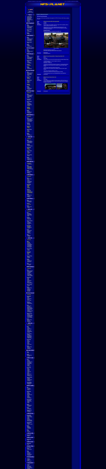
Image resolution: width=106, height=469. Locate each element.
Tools (28, 342)
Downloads (29, 302)
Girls (28, 329)
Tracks (28, 180)
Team (28, 465)
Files (28, 77)
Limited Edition (30, 120)
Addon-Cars (29, 401)
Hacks (28, 343)
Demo (28, 75)
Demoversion (29, 394)
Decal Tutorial (29, 317)
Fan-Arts (28, 290)
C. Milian (28, 236)
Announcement (30, 26)
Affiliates (28, 459)
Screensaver (29, 449)
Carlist (28, 249)
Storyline (28, 213)
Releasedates (29, 244)
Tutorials (28, 380)
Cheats (28, 105)
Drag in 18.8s (29, 379)
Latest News (29, 16)
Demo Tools (29, 344)
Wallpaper (29, 89)
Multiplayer (29, 408)
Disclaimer (29, 466)
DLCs (28, 82)
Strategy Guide (30, 315)
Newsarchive (29, 17)
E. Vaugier (29, 272)
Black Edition (29, 307)
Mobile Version (30, 308)
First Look (29, 204)
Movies (28, 111)
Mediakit (28, 291)
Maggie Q (29, 235)
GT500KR (29, 222)
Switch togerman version (30, 12)
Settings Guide (30, 191)
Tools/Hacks (29, 227)
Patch (28, 370)
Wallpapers (29, 261)
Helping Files (29, 375)
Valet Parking (29, 159)
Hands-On (29, 65)
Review (28, 123)
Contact (28, 468)
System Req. (29, 28)
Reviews (28, 85)
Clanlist (28, 21)
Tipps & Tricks (29, 424)
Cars (28, 30)
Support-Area (29, 303)
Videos (28, 33)
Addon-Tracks (29, 416)
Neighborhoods (30, 310)
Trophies (28, 62)
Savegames (29, 280)
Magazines (29, 337)
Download (29, 400)
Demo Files (29, 282)
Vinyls (28, 369)
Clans (28, 365)
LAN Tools (29, 371)
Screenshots (29, 46)
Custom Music (29, 192)
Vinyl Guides (29, 316)
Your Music (29, 411)
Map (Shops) (29, 336)
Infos (28, 327)
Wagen (28, 185)
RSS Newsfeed (29, 19)
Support (28, 257)
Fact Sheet (29, 362)
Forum (28, 20)
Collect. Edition (30, 275)
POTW (28, 464)
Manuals (28, 78)
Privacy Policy (29, 467)
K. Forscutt (29, 264)
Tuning (28, 155)
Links (28, 460)
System (28, 306)
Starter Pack (29, 168)
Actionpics (29, 428)
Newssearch (29, 18)
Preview (28, 108)
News (28, 25)
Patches (28, 127)
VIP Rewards (29, 104)
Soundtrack (29, 31)
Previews (28, 452)
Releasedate (29, 27)
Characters (29, 330)
